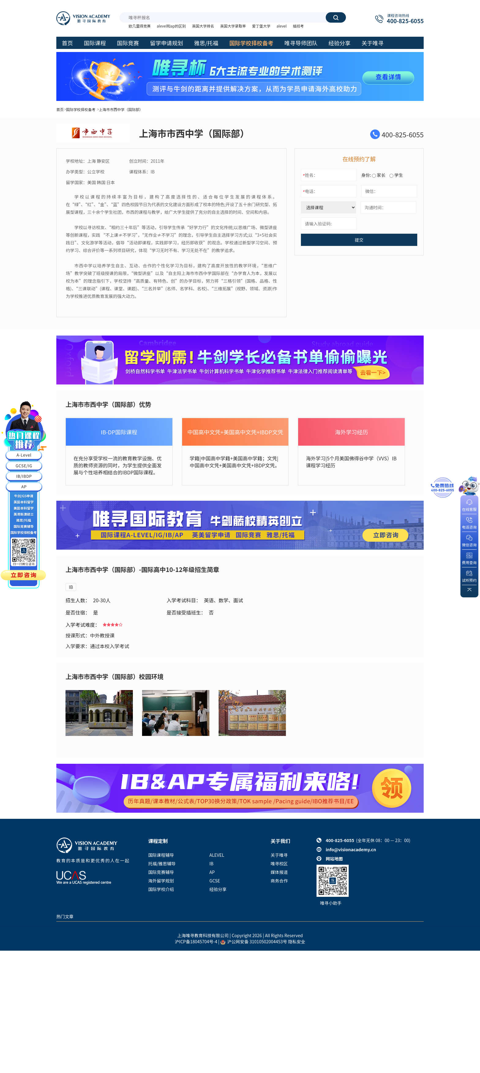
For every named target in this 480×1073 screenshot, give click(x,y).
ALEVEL (216, 855)
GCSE (214, 881)
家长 (378, 175)
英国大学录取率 (233, 25)
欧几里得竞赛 (140, 25)
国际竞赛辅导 (161, 872)
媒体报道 (279, 872)
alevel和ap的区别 (171, 25)
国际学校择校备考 (81, 109)
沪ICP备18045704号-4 (196, 941)
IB (71, 587)
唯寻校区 (279, 863)
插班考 (298, 25)
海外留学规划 (161, 881)
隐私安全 (296, 941)
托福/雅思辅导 (162, 863)
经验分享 (218, 889)
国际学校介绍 (161, 889)
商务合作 (279, 881)
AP (212, 872)
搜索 (336, 17)
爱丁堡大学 (261, 25)
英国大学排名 (203, 25)
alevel (281, 25)
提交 (359, 240)
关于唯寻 (279, 855)
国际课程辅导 (161, 855)
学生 (396, 175)
